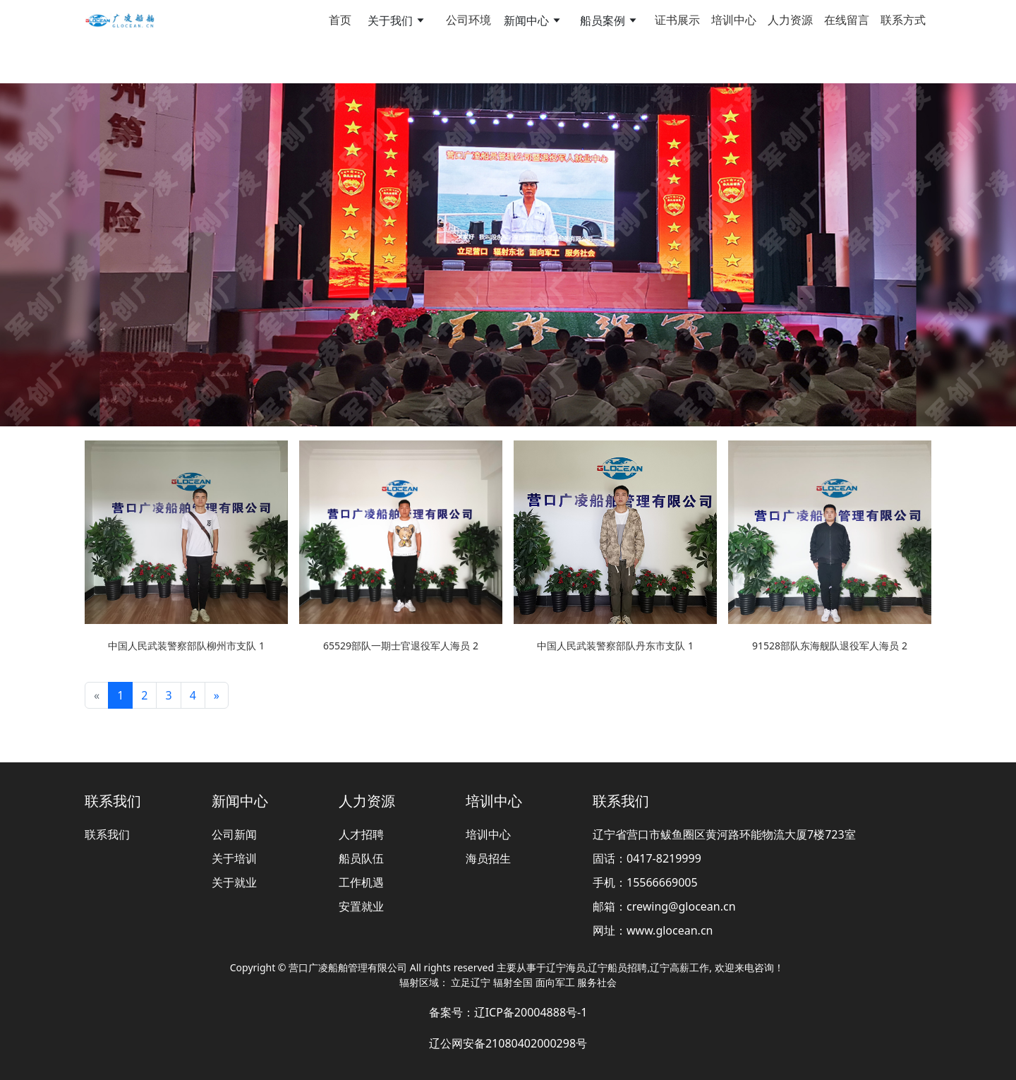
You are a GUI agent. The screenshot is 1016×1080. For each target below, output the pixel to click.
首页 (340, 20)
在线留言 (846, 20)
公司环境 (468, 20)
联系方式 (903, 20)
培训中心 (733, 20)
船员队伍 (361, 858)
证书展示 (677, 20)
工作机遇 (361, 882)
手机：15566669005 (645, 882)
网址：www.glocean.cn (653, 930)
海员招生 (488, 858)
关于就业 (234, 882)
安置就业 (361, 906)
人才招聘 (361, 834)
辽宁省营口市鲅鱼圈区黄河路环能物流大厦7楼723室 (724, 834)
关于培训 (234, 858)
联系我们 (113, 800)
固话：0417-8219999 (647, 858)
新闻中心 (240, 800)
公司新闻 (234, 834)
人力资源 (790, 20)
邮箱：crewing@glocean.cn (664, 906)
